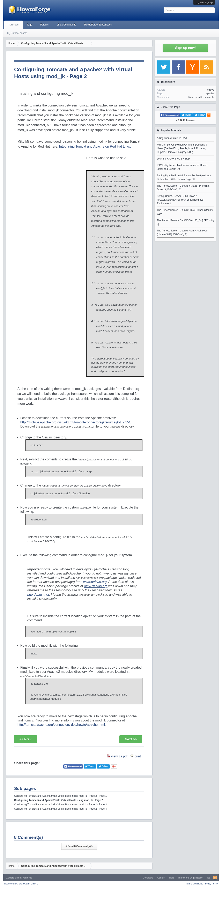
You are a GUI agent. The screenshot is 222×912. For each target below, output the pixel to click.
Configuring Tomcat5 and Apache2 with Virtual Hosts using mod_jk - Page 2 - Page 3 (60, 804)
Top (208, 877)
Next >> (131, 739)
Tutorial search (19, 33)
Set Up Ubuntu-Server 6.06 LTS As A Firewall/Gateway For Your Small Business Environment (180, 200)
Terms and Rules (194, 883)
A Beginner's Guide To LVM (172, 138)
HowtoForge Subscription (98, 24)
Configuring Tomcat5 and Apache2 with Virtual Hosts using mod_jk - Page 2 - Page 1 (60, 795)
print (137, 756)
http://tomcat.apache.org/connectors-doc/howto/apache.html (61, 724)
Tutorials (13, 24)
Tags (29, 24)
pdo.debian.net (38, 594)
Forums (44, 24)
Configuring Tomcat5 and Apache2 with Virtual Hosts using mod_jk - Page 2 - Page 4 (60, 808)
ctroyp (210, 89)
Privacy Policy (211, 883)
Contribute (148, 877)
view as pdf (119, 756)
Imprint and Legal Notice (190, 877)
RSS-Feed (215, 877)
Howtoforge (21, 883)
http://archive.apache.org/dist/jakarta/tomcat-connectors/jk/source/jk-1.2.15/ (75, 422)
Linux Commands (66, 24)
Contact (161, 877)
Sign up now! (185, 48)
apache (210, 93)
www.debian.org (95, 582)
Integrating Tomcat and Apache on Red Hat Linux (95, 146)
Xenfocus (27, 877)
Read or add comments (201, 97)
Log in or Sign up (204, 2)
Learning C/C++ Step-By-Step (173, 158)
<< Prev (25, 739)
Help (171, 877)
